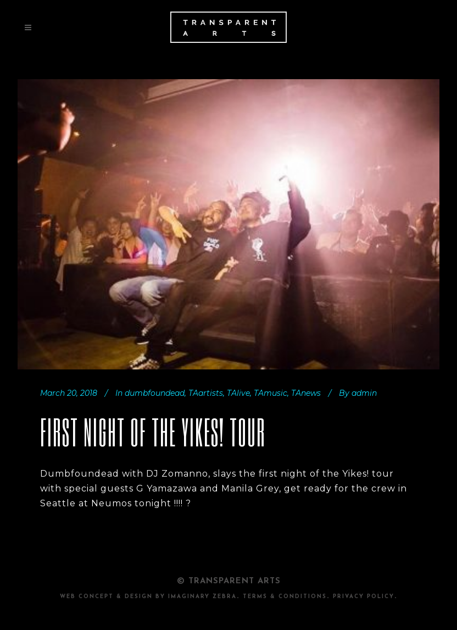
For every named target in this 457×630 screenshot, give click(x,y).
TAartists (205, 393)
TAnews (306, 393)
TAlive (238, 393)
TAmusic (270, 393)
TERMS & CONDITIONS (285, 597)
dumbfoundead (155, 393)
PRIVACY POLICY (363, 597)
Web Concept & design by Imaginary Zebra (148, 597)
